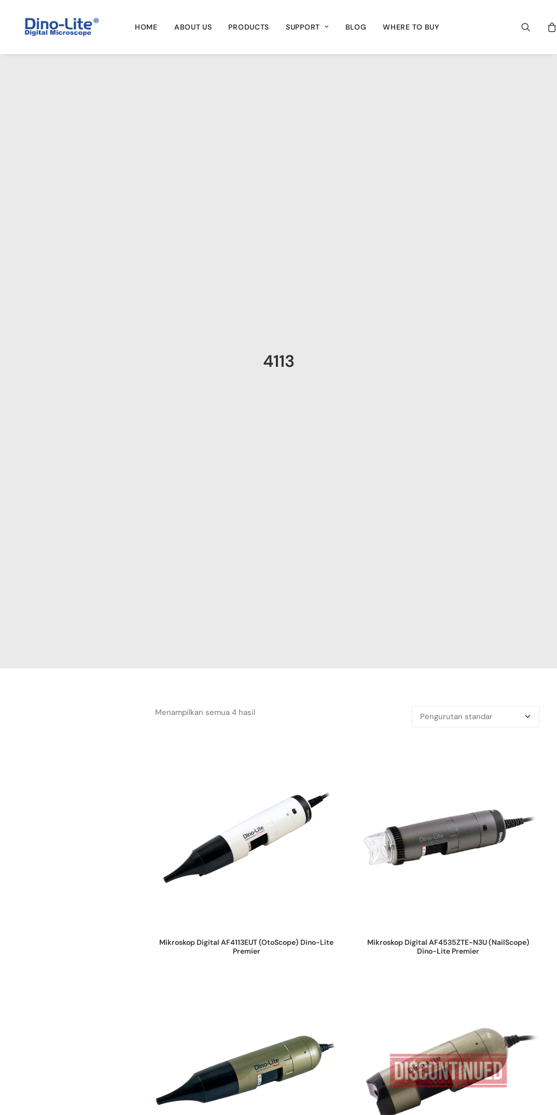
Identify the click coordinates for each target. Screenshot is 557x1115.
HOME (146, 27)
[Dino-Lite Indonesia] (61, 27)
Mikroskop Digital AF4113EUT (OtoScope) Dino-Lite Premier (246, 874)
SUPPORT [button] (307, 27)
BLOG (356, 27)
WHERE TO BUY (411, 27)
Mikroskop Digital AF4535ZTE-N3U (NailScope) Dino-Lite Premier (448, 874)
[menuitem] (146, 27)
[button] (532, 27)
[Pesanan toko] (476, 644)
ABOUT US (193, 27)
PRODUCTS (248, 27)
